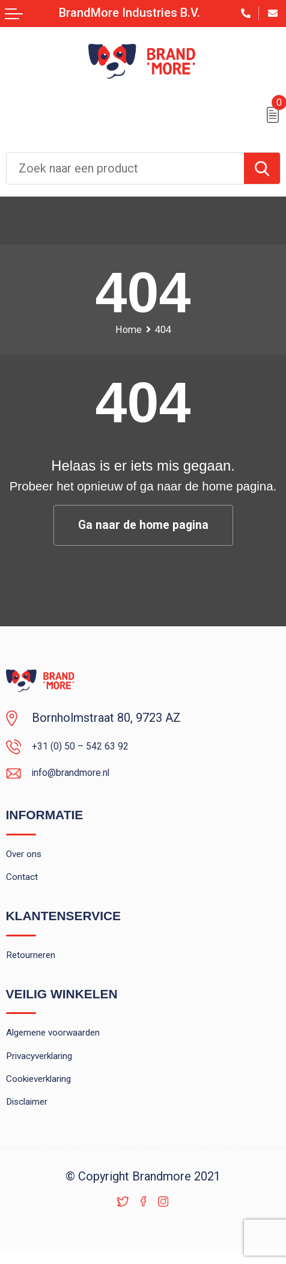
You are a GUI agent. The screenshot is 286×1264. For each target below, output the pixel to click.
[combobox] (125, 168)
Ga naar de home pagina (143, 526)
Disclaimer (32, 1135)
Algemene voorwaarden (66, 1054)
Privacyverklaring (49, 1081)
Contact (25, 890)
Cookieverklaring (48, 1108)
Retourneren (37, 972)
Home (126, 330)
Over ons (28, 863)
